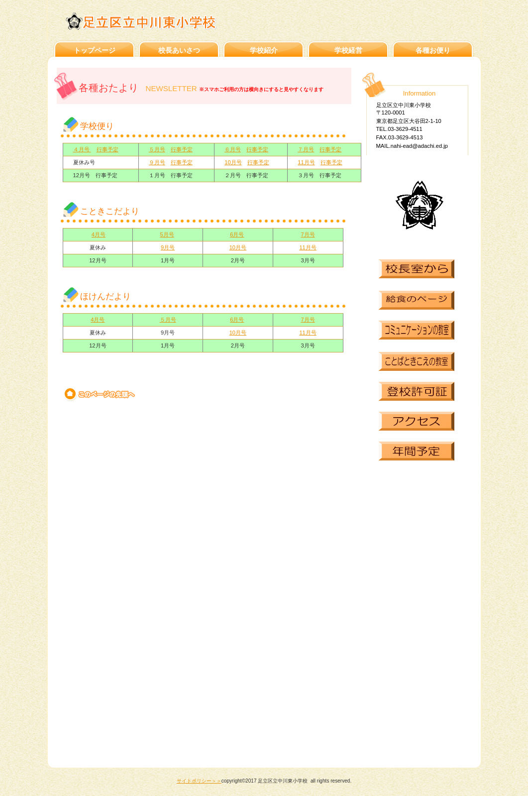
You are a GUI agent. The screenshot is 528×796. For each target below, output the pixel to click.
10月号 (232, 162)
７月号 (306, 149)
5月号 (167, 234)
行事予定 (107, 149)
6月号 (237, 234)
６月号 (232, 149)
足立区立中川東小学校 (156, 21)
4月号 (99, 234)
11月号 (306, 162)
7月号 (308, 234)
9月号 (168, 247)
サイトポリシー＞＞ (199, 781)
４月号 (82, 149)
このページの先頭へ (100, 394)
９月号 (157, 162)
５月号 (157, 149)
